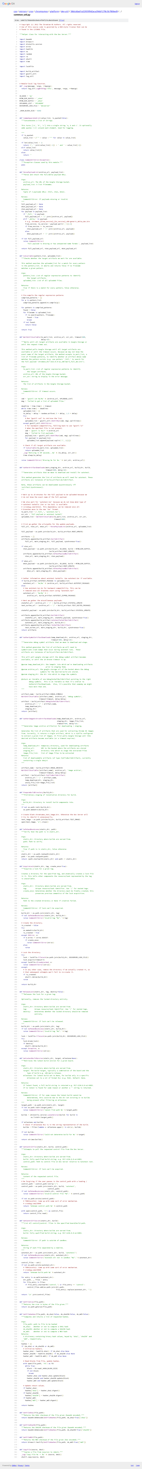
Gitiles (14, 1465)
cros (31, 11)
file (62, 20)
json (138, 1465)
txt (132, 1465)
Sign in (137, 4)
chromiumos (41, 11)
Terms (27, 1465)
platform (54, 11)
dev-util (65, 11)
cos (15, 11)
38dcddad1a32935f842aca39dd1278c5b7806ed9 (94, 11)
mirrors (23, 11)
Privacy (20, 1465)
